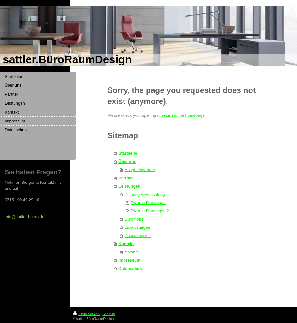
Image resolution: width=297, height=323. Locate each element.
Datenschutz (130, 268)
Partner (125, 178)
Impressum (129, 260)
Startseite (127, 153)
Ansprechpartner (140, 169)
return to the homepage (183, 115)
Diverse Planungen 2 (150, 210)
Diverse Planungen (148, 202)
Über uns (127, 161)
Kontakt (126, 243)
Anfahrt (131, 252)
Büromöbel (135, 219)
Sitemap (108, 314)
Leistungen (129, 186)
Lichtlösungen (137, 227)
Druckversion (86, 314)
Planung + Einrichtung (145, 194)
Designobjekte (138, 235)
